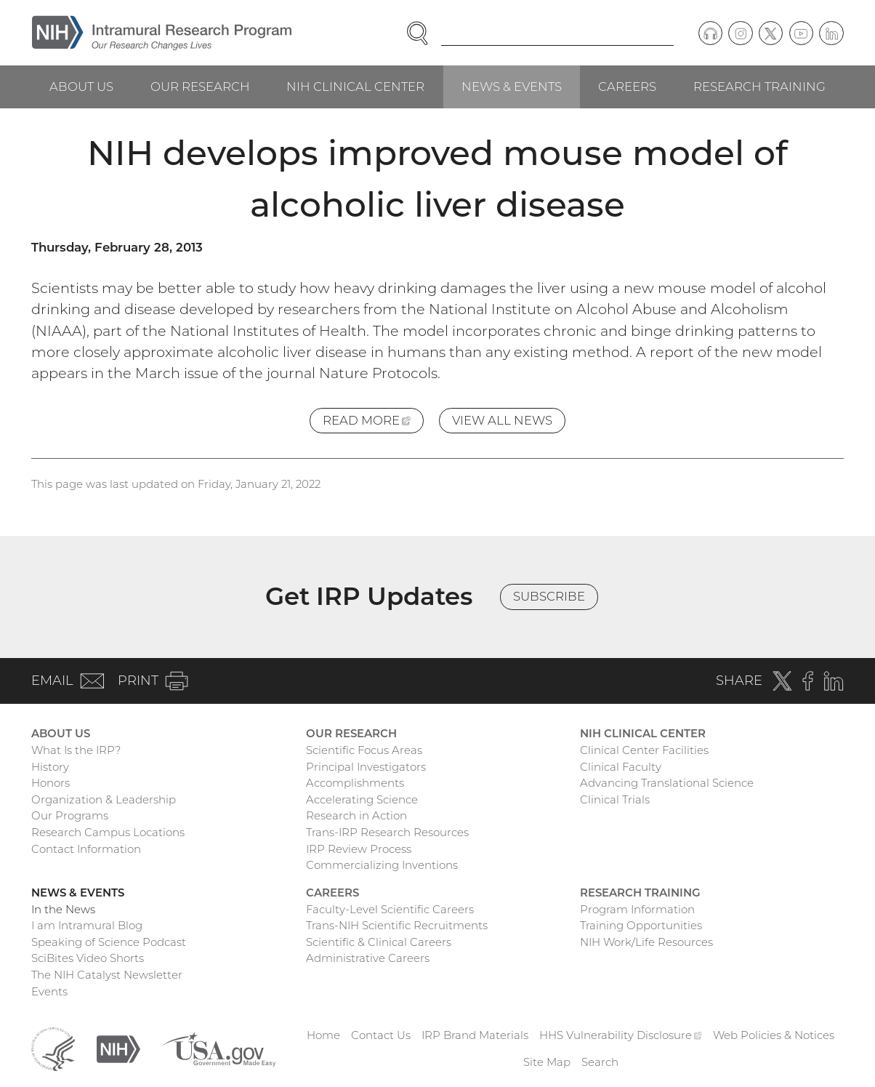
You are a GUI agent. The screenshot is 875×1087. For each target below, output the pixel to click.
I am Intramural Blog (86, 925)
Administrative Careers (368, 958)
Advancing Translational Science (667, 783)
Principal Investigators (366, 767)
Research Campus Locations (108, 832)
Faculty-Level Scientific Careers (390, 909)
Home (323, 1035)
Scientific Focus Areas (364, 750)
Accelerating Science (362, 799)
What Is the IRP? (76, 750)
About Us (81, 86)
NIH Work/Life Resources (646, 942)
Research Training (759, 86)
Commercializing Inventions (382, 865)
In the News (63, 909)
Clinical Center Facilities (644, 750)
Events (49, 991)
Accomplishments (355, 783)
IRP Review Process (358, 849)
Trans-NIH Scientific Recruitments (397, 925)
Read (373, 422)
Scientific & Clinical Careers (378, 942)
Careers (627, 86)
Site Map (546, 1062)
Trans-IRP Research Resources (387, 832)
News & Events (511, 86)
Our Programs (69, 815)
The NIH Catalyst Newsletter (106, 975)
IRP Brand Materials (475, 1035)
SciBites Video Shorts (87, 958)
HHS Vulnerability (620, 1035)
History (50, 767)
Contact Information (86, 849)
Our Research (200, 86)
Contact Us (381, 1035)
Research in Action (356, 815)
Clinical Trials (615, 799)
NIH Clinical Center (355, 86)
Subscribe (549, 596)
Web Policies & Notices (773, 1035)
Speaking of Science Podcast (108, 942)
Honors (50, 783)
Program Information (637, 909)
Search (599, 1062)
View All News (502, 420)
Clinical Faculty (620, 767)
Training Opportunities (641, 925)
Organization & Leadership (103, 799)
